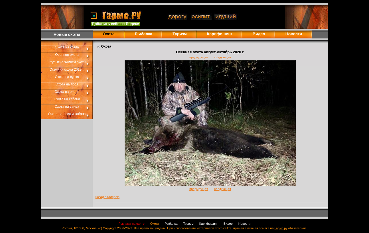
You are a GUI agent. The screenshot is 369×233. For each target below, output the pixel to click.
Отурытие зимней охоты (67, 62)
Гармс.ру (281, 228)
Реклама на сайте (132, 223)
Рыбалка (143, 34)
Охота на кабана (67, 99)
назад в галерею (108, 197)
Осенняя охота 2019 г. (66, 69)
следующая (222, 57)
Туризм (180, 34)
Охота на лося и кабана (67, 114)
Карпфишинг (219, 34)
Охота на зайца (67, 107)
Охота (154, 223)
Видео (259, 34)
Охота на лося (67, 84)
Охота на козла (67, 47)
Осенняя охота (66, 55)
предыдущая (198, 57)
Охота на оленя (66, 92)
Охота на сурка (67, 77)
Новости (293, 34)
